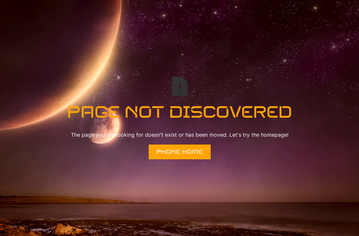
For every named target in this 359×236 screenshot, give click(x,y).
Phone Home (180, 152)
